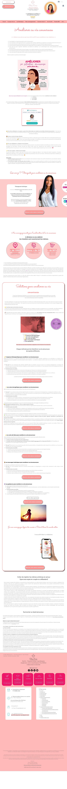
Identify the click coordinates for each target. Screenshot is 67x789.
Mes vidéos (42, 696)
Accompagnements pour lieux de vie (49, 713)
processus (14, 623)
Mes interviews (43, 693)
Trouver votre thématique (47, 708)
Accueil (41, 690)
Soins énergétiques (46, 701)
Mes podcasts (43, 694)
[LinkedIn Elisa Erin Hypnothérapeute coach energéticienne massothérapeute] (34, 670)
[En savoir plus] (7, 683)
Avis (41, 714)
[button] (63, 5)
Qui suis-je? (42, 692)
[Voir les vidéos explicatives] (33, 498)
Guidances (44, 704)
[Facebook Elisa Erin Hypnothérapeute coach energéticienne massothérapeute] (32, 670)
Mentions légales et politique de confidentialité (32, 765)
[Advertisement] (33, 780)
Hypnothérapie (45, 700)
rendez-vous (17, 690)
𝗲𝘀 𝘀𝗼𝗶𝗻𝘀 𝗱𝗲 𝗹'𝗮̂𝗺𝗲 (31, 338)
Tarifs (41, 716)
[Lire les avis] (8, 2)
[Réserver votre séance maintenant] (34, 212)
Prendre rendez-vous (44, 717)
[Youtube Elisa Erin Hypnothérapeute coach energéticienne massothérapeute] (37, 670)
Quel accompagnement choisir (46, 706)
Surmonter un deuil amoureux (33, 612)
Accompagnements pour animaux (49, 712)
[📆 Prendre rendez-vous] (8, 6)
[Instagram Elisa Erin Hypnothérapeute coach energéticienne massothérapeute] (29, 670)
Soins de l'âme (45, 702)
